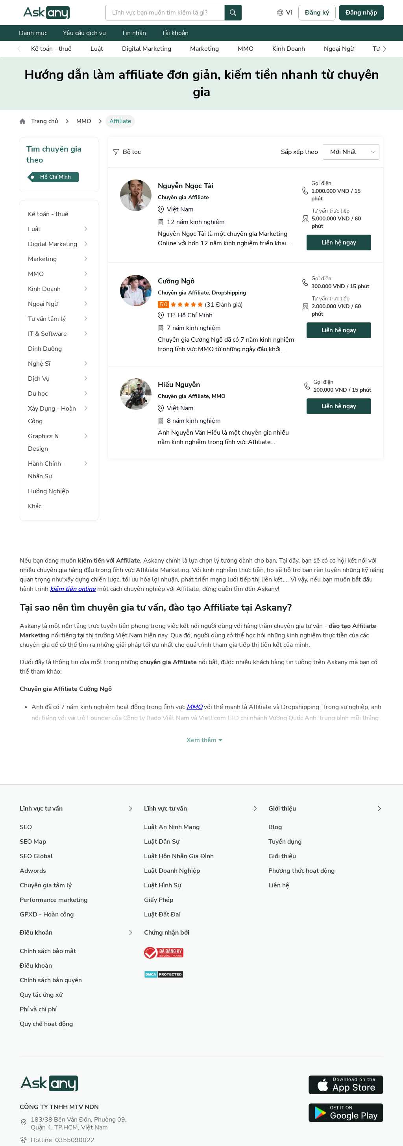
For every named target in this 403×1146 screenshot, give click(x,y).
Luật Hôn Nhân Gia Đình (179, 856)
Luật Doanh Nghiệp (172, 870)
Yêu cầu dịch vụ (84, 33)
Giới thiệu (282, 856)
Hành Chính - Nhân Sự (46, 470)
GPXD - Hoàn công (47, 914)
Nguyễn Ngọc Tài (186, 186)
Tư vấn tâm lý (47, 319)
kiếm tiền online (73, 589)
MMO (245, 48)
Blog (275, 827)
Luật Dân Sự (161, 841)
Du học (38, 393)
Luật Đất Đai (162, 914)
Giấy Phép (158, 900)
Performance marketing (54, 900)
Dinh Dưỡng (45, 348)
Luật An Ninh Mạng (172, 827)
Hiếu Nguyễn (179, 384)
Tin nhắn (134, 33)
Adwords (33, 870)
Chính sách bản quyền (51, 980)
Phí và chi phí (38, 1009)
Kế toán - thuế (51, 48)
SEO (26, 827)
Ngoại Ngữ (339, 48)
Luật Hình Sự (162, 885)
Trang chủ (44, 121)
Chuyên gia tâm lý (46, 885)
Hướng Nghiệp (48, 491)
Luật (97, 48)
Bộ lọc (126, 152)
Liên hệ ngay (339, 242)
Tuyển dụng (285, 841)
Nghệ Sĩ (39, 363)
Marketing (204, 48)
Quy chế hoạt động (46, 1024)
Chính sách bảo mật (48, 951)
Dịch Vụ (39, 378)
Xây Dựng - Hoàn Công (52, 415)
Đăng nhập (361, 12)
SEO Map (33, 841)
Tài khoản (175, 33)
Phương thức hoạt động (301, 870)
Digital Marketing (146, 48)
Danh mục (33, 33)
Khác (34, 506)
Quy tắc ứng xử (41, 994)
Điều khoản (36, 965)
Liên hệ (278, 885)
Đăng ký (317, 12)
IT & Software (47, 334)
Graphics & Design (43, 442)
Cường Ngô (176, 281)
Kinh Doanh (288, 48)
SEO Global (36, 856)
